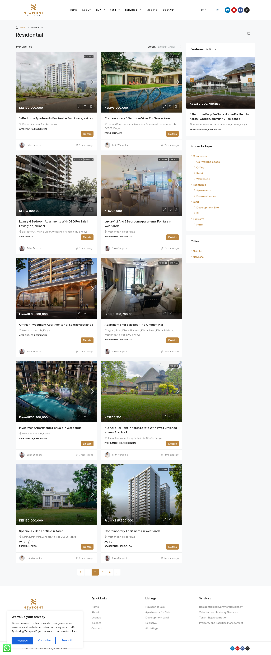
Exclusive (151, 622)
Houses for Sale (155, 606)
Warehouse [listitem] (202, 178)
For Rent (88, 57)
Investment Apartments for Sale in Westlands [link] (50, 428)
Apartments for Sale (157, 612)
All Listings (151, 628)
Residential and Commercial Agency (221, 606)
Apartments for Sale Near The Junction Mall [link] (134, 324)
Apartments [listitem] (202, 190)
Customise (23, 640)
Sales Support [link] (34, 145)
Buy (98, 10)
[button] (248, 33)
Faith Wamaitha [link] (120, 145)
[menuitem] (217, 10)
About (86, 10)
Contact (168, 10)
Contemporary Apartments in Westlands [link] (132, 531)
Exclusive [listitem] (197, 218)
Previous (192, 80)
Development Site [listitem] (206, 207)
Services (131, 10)
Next (250, 80)
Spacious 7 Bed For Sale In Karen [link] (41, 531)
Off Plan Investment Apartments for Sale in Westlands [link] (56, 324)
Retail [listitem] (198, 173)
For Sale (174, 57)
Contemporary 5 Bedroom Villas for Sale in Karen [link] (138, 118)
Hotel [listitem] (198, 224)
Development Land (157, 617)
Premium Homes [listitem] (205, 196)
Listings (96, 617)
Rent (113, 10)
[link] (56, 82)
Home (73, 10)
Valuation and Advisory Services (218, 612)
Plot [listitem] (198, 213)
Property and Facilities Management (221, 622)
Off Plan (88, 160)
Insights (151, 10)
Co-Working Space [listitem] (207, 161)
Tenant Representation (213, 617)
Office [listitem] (199, 167)
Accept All (67, 640)
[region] (45, 630)
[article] (220, 96)
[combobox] (170, 46)
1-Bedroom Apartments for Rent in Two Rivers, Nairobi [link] (56, 118)
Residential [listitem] (198, 184)
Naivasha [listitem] (197, 256)
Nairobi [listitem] (196, 251)
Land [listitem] (194, 201)
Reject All (45, 640)
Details (87, 133)
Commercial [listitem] (198, 156)
